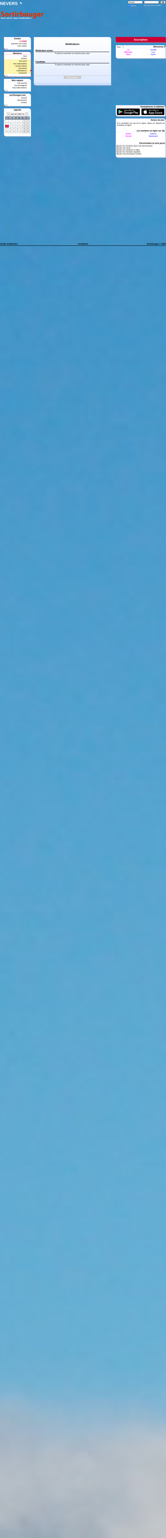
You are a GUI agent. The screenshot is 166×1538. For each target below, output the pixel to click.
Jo (128, 50)
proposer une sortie (19, 44)
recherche (23, 73)
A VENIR (23, 41)
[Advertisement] (105, 19)
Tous (119, 47)
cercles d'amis (21, 66)
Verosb (128, 136)
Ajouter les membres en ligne (128, 150)
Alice (128, 54)
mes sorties (22, 46)
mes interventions (19, 88)
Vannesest (153, 136)
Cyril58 (153, 50)
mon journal (22, 83)
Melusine (128, 52)
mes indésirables (20, 64)
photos (24, 58)
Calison (153, 134)
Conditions (83, 244)
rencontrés (22, 68)
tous (25, 56)
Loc (153, 52)
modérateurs (21, 71)
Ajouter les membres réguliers (128, 152)
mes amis (23, 61)
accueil (24, 98)
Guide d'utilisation (9, 244)
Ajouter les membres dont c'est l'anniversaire (134, 146)
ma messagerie (20, 85)
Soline (128, 134)
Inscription (141, 39)
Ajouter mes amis (123, 148)
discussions (22, 100)
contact (24, 102)
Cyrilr (153, 54)
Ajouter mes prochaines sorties (128, 154)
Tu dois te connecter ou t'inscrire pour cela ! (72, 53)
